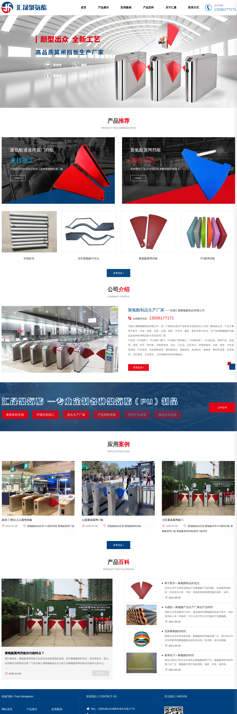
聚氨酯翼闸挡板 (133, 536)
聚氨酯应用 (211, 536)
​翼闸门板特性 (200, 541)
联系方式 (193, 7)
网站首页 (7, 703)
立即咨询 (222, 401)
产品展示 (103, 7)
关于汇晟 (171, 7)
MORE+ (84, 667)
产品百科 (148, 7)
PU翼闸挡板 (51, 536)
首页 (83, 7)
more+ (17, 156)
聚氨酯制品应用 (35, 536)
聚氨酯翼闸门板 (66, 536)
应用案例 (126, 7)
